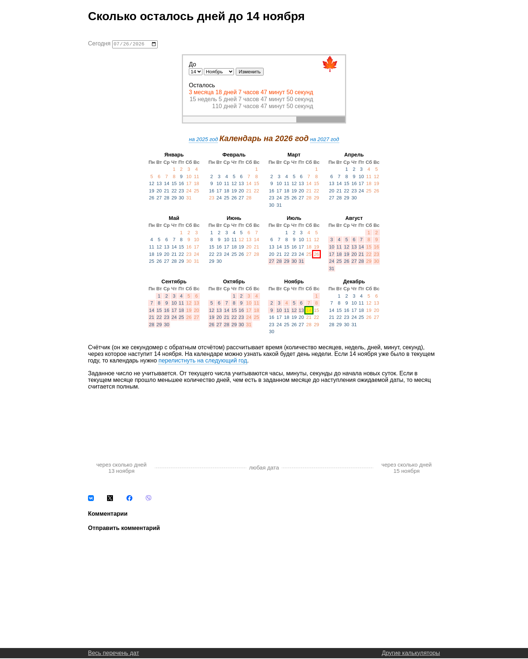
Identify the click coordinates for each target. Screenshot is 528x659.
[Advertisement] (264, 419)
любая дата (264, 468)
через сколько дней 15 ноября (406, 468)
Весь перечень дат (113, 654)
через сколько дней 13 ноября (121, 468)
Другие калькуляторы (411, 654)
